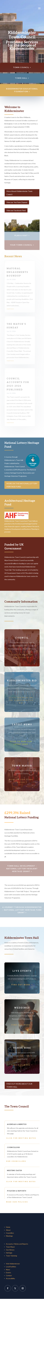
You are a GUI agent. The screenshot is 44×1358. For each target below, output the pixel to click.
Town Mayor (10, 1297)
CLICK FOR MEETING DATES (21, 1232)
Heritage (9, 1303)
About (8, 1280)
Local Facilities (11, 1317)
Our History (10, 1300)
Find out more (21, 1035)
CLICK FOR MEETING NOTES (21, 1188)
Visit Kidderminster (13, 1314)
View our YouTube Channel (16, 202)
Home (8, 1277)
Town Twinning (11, 1306)
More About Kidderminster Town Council (19, 192)
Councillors (10, 1283)
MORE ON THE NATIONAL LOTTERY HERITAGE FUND (21, 532)
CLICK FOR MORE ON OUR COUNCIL (21, 706)
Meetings (9, 1286)
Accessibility (10, 1329)
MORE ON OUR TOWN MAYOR (21, 831)
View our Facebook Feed (16, 210)
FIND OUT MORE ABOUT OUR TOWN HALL (19, 1135)
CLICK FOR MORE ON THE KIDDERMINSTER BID (21, 750)
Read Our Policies (17, 1252)
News (8, 1320)
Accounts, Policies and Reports (17, 1294)
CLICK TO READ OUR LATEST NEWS (21, 793)
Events (8, 1323)
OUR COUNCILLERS (16, 1211)
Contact (9, 1326)
